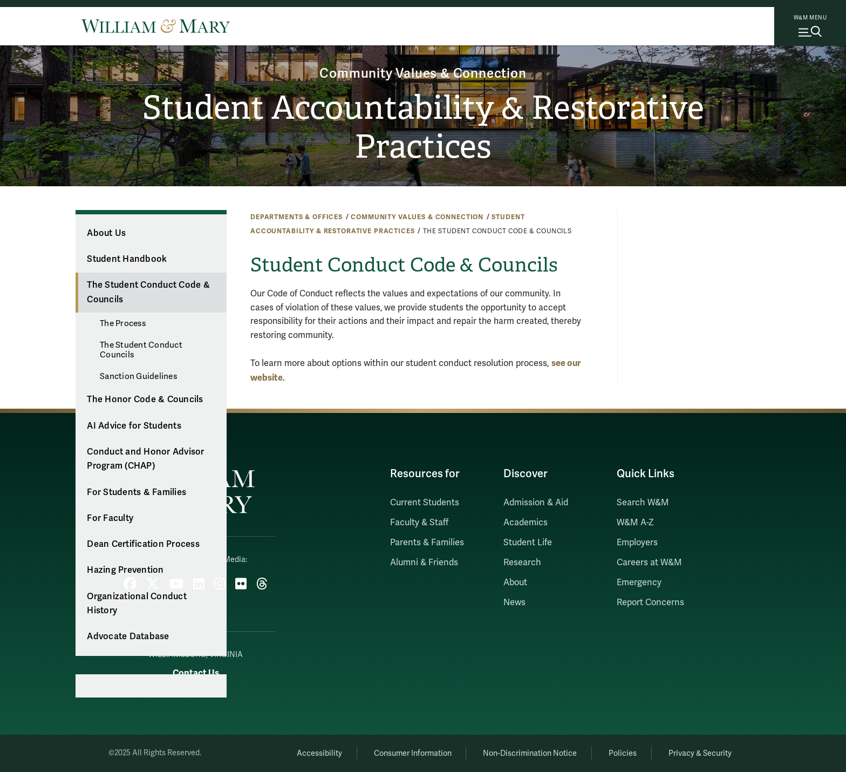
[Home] (155, 25)
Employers (637, 542)
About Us (106, 233)
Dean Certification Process (143, 544)
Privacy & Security (700, 753)
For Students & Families (136, 492)
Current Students (424, 502)
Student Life (527, 542)
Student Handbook (127, 259)
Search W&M (643, 502)
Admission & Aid (535, 502)
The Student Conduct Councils (141, 350)
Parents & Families (427, 542)
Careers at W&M (649, 562)
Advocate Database (128, 636)
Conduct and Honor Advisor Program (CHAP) (145, 459)
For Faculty (110, 518)
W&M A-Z (635, 522)
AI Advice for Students (134, 426)
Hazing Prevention (125, 570)
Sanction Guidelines (138, 376)
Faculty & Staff (419, 522)
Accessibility (319, 753)
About (515, 582)
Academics (525, 522)
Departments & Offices (296, 217)
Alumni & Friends (424, 562)
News (514, 602)
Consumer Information (413, 753)
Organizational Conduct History (137, 604)
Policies (623, 753)
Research (522, 562)
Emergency (639, 582)
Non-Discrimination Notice (530, 753)
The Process (123, 323)
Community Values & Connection (422, 74)
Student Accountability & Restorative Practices (423, 127)
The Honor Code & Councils (145, 399)
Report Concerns (650, 602)
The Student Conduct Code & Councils (148, 292)
